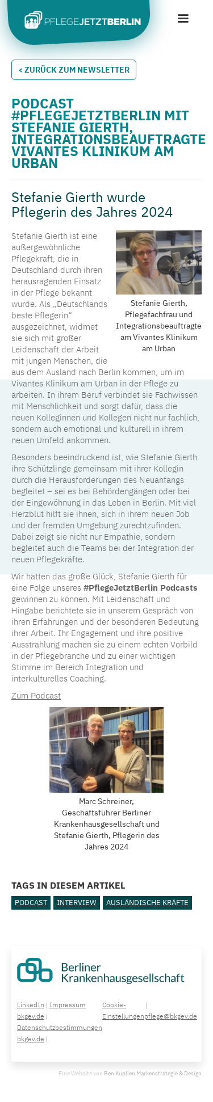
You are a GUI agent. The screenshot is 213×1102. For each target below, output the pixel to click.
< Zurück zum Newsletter (74, 70)
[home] (79, 21)
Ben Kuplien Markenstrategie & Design (153, 1073)
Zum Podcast (36, 695)
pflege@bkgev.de (170, 1016)
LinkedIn (30, 1004)
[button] (183, 18)
